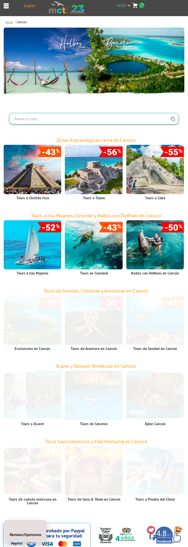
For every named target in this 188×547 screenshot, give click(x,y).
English (29, 5)
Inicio (9, 22)
